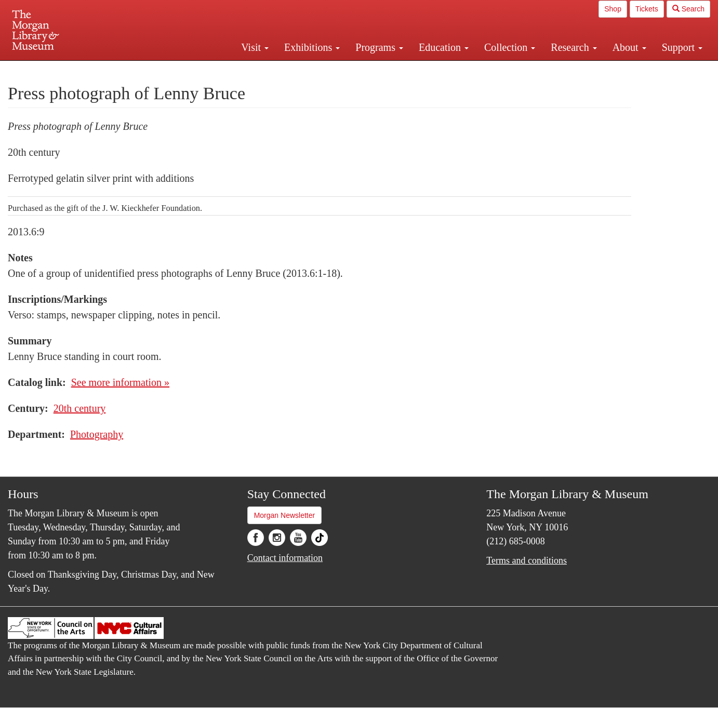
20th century (80, 408)
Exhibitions (312, 47)
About (629, 47)
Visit (255, 47)
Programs (379, 47)
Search (688, 9)
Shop (612, 9)
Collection (509, 47)
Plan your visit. (235, 69)
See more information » (120, 382)
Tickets (646, 9)
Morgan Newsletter (284, 515)
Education (444, 47)
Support (682, 47)
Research (573, 47)
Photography (96, 434)
